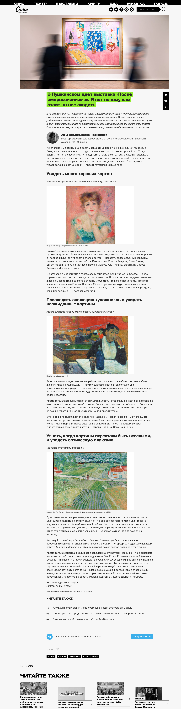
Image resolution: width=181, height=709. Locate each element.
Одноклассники (166, 107)
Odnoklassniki (121, 9)
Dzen (126, 9)
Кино (19, 4)
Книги (93, 4)
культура (75, 656)
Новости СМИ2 (26, 666)
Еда (114, 4)
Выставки (67, 4)
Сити (22, 9)
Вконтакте (166, 101)
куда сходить (90, 656)
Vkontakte (116, 9)
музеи (51, 656)
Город (160, 4)
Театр (40, 4)
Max (132, 9)
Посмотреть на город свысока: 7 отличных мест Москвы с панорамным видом (99, 613)
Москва (62, 656)
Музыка (136, 4)
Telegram (111, 9)
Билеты (51, 586)
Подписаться (142, 636)
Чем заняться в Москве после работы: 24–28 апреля (83, 619)
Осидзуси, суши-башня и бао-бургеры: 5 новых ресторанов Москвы (93, 607)
